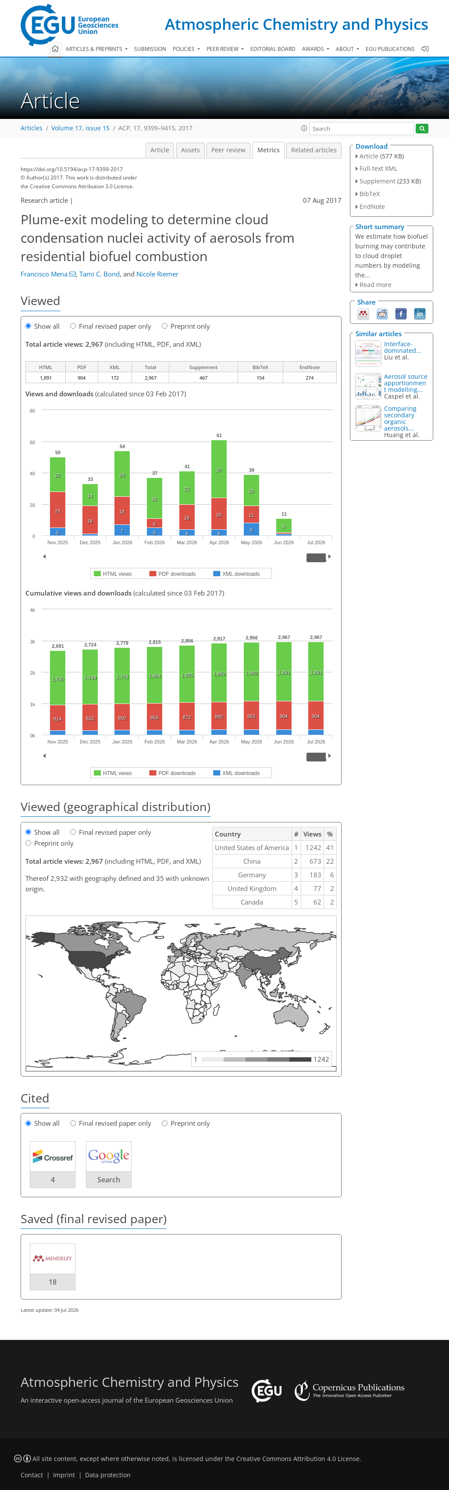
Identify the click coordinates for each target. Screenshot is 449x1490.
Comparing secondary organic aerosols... (400, 418)
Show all (42, 326)
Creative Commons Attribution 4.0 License (298, 1459)
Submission (150, 49)
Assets (190, 150)
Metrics (268, 150)
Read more (376, 284)
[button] (304, 128)
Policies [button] (184, 49)
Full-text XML (378, 168)
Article (159, 150)
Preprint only (186, 326)
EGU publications (390, 49)
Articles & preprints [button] (95, 49)
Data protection (108, 1475)
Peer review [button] (223, 49)
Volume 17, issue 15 (80, 128)
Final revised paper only (110, 326)
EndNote (372, 206)
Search (108, 1180)
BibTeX (370, 194)
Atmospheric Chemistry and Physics (296, 24)
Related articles (314, 150)
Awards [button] (313, 49)
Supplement (378, 181)
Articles (32, 128)
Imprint (64, 1475)
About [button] (345, 49)
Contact (32, 1475)
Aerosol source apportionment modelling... (406, 383)
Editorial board (273, 49)
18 (53, 1282)
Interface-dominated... (402, 347)
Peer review (228, 150)
